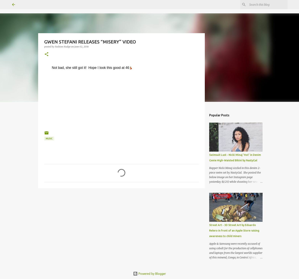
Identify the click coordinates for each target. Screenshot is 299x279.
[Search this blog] (268, 4)
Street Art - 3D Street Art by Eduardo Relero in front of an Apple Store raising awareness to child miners (234, 231)
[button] (46, 54)
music (49, 138)
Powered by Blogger (149, 273)
